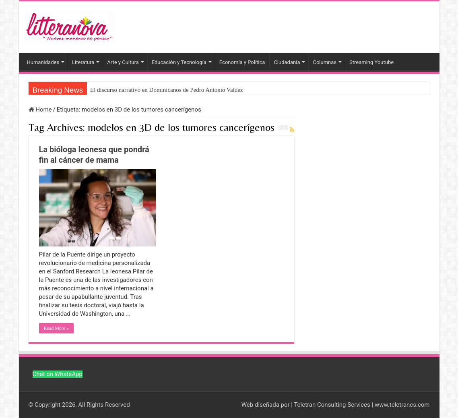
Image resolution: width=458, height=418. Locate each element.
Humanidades (43, 62)
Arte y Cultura (122, 62)
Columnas (324, 62)
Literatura (83, 62)
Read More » (56, 328)
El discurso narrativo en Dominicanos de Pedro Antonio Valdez (166, 90)
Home (40, 109)
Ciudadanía (287, 62)
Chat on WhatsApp (58, 374)
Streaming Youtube (371, 62)
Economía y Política (242, 62)
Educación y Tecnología (179, 62)
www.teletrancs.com (402, 404)
